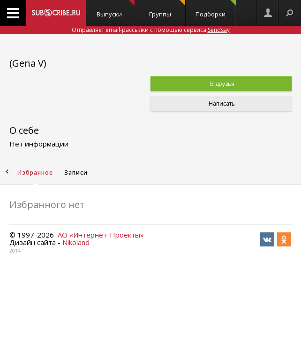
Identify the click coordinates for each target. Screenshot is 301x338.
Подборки (216, 9)
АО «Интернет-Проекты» (101, 234)
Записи (76, 173)
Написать (221, 104)
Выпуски (116, 9)
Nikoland (76, 242)
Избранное (35, 173)
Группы (167, 9)
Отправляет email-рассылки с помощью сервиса (151, 30)
